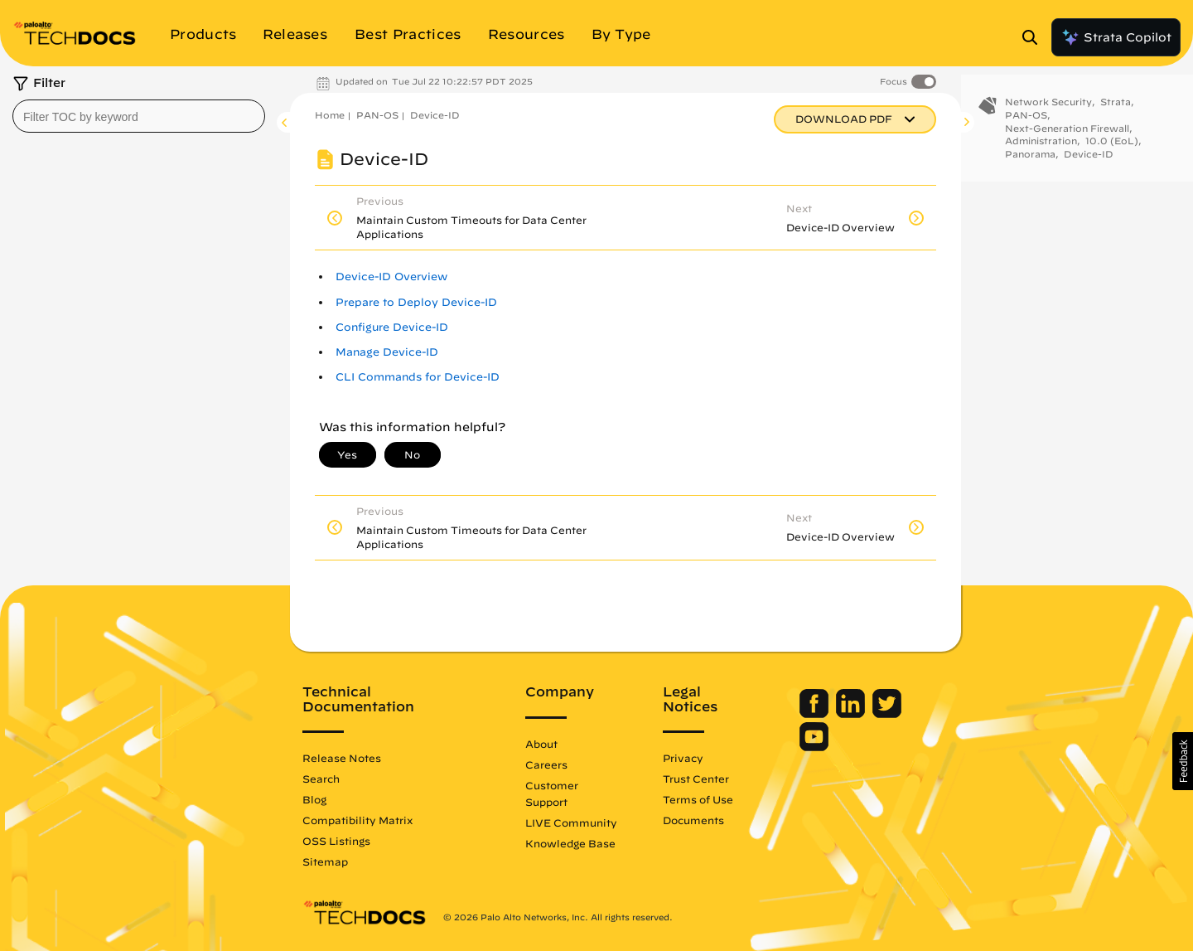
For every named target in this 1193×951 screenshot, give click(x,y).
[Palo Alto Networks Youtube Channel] (813, 747)
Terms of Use (698, 799)
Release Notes (341, 758)
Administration (1041, 153)
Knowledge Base (570, 843)
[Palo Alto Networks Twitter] (886, 714)
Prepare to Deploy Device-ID (416, 302)
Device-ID (435, 114)
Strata (1115, 114)
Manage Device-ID (387, 352)
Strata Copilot (1115, 37)
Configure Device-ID (392, 327)
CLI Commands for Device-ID (418, 377)
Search (321, 778)
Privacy (683, 758)
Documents (693, 820)
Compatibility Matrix (357, 820)
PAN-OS (377, 114)
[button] (1182, 761)
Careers (546, 764)
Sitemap (325, 861)
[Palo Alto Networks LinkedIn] (852, 714)
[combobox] (138, 116)
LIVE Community (571, 822)
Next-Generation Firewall (1067, 139)
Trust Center (696, 778)
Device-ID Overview (391, 276)
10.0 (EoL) (1111, 153)
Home (330, 114)
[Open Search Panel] (1034, 37)
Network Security (1048, 114)
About (541, 744)
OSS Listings (336, 841)
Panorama (1030, 166)
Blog (314, 799)
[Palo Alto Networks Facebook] (815, 714)
